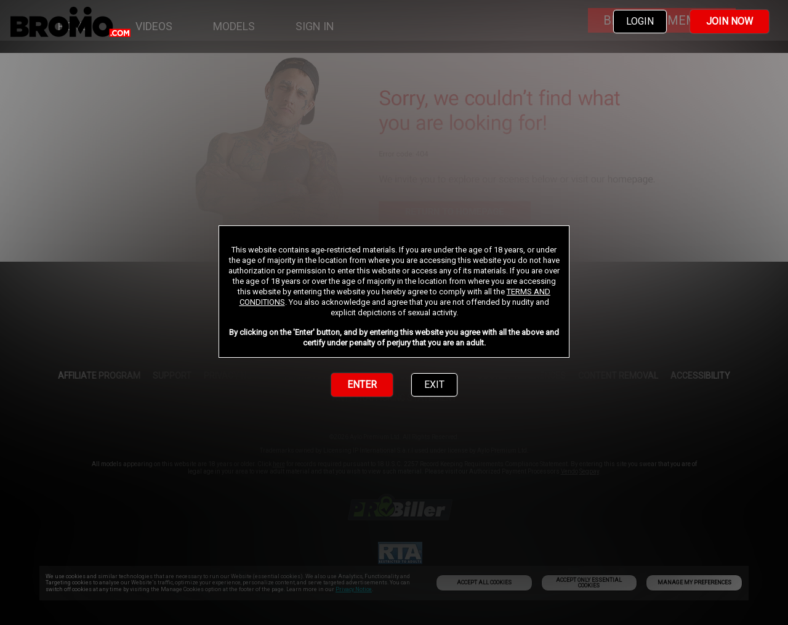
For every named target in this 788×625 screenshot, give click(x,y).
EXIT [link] (434, 384)
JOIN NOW (729, 21)
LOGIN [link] (640, 21)
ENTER (362, 384)
